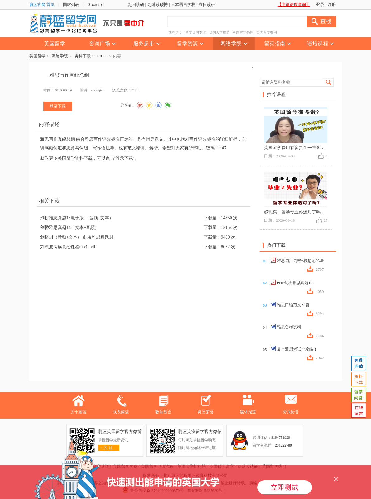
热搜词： (175, 32)
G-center (95, 4)
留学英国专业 (195, 32)
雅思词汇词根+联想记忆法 (300, 260)
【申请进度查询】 (294, 4)
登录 (320, 4)
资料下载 (82, 56)
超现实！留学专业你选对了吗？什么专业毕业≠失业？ (315, 212)
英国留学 (37, 56)
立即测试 (284, 487)
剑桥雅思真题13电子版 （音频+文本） (76, 218)
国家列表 (71, 4)
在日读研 (207, 4)
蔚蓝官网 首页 (42, 4)
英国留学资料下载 (75, 158)
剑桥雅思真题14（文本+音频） (69, 227)
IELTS (102, 56)
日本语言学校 (183, 4)
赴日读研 (136, 4)
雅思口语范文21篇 (293, 305)
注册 (332, 4)
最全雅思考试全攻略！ (297, 349)
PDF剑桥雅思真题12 (295, 282)
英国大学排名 (219, 32)
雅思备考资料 (289, 327)
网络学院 (60, 56)
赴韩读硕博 (158, 4)
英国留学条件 (243, 32)
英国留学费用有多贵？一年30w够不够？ (302, 147)
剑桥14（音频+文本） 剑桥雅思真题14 (76, 237)
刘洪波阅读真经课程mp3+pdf (67, 247)
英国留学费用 (266, 32)
